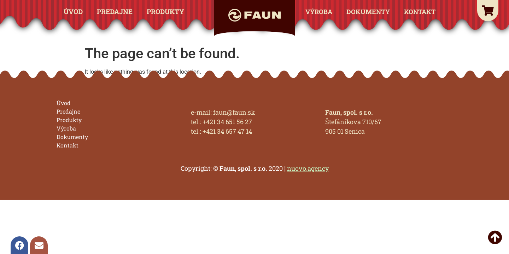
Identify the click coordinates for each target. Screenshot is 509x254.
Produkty (165, 11)
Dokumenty (368, 11)
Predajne (115, 11)
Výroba (318, 11)
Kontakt (419, 11)
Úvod (73, 11)
